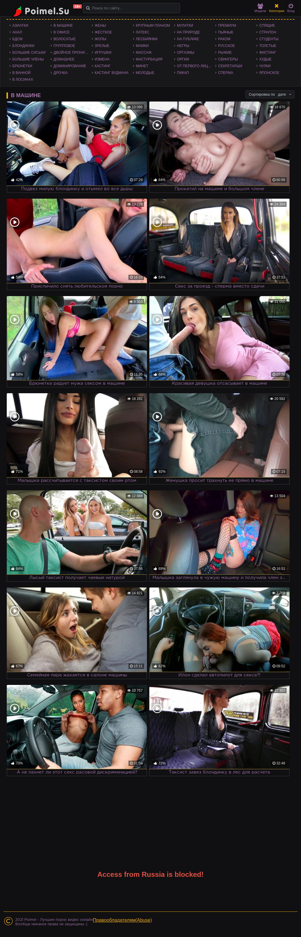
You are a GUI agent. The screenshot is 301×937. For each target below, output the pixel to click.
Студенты (268, 39)
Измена (102, 59)
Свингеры (228, 59)
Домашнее (63, 59)
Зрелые (102, 46)
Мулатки (185, 25)
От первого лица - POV (196, 66)
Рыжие (225, 52)
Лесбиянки (147, 39)
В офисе (61, 32)
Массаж (144, 52)
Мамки (142, 46)
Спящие (267, 25)
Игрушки (103, 52)
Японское (269, 73)
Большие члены (28, 59)
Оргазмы (185, 52)
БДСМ (17, 39)
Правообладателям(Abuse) (122, 920)
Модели (260, 8)
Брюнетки (22, 66)
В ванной (21, 73)
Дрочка (60, 73)
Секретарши (230, 66)
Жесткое (103, 32)
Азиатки (20, 25)
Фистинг (267, 52)
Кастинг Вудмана (111, 73)
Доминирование (69, 66)
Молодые (145, 73)
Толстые (267, 46)
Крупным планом (153, 25)
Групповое (64, 46)
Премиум (227, 25)
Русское (226, 46)
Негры (183, 46)
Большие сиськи (29, 52)
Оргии (183, 59)
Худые (265, 59)
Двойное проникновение (72, 52)
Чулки (265, 66)
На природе (188, 32)
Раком (224, 39)
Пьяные (225, 32)
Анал (17, 32)
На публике (188, 39)
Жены (100, 25)
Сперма (225, 73)
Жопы (100, 39)
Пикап (183, 73)
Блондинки (23, 46)
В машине (63, 25)
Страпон (267, 32)
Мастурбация (149, 59)
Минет (142, 66)
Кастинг (103, 66)
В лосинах (22, 79)
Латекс (142, 32)
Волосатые (64, 39)
